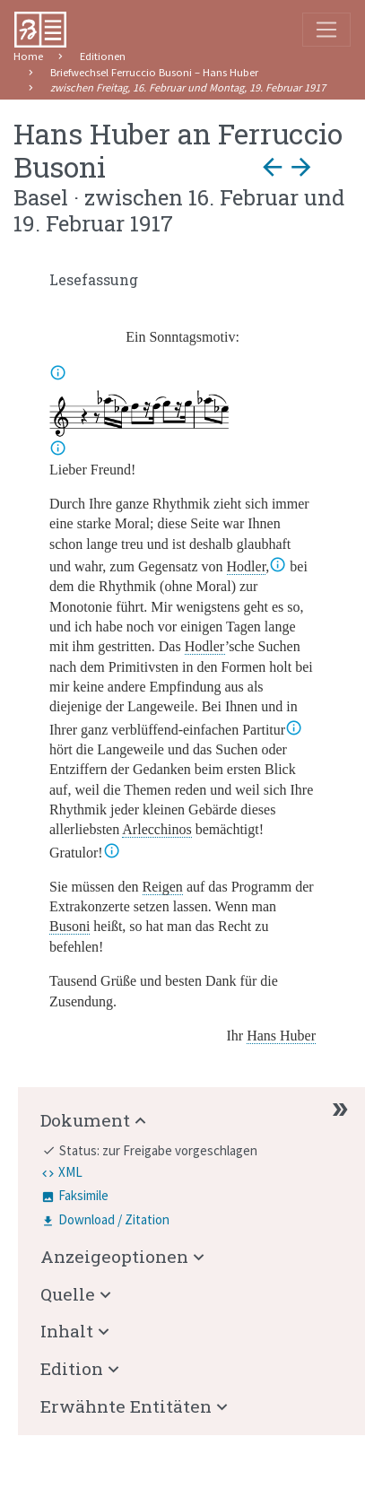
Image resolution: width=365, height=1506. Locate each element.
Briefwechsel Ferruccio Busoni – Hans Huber (154, 72)
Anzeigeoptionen (114, 1256)
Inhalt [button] (66, 1330)
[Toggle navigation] (326, 30)
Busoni (69, 926)
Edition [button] (71, 1368)
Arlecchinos (156, 829)
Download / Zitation (113, 1219)
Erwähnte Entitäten (126, 1406)
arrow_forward (301, 166)
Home (28, 56)
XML (70, 1171)
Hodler (246, 566)
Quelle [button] (67, 1294)
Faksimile (83, 1195)
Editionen (103, 56)
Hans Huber (281, 1035)
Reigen (163, 886)
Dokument (85, 1120)
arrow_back (272, 166)
